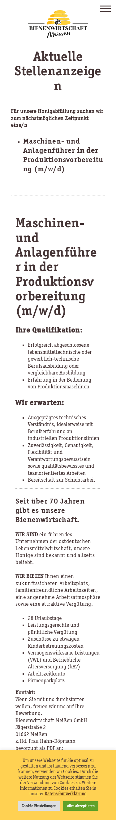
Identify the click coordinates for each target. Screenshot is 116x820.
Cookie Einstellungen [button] (39, 806)
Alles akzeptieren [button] (81, 806)
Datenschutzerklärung (66, 793)
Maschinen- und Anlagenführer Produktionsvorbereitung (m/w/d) (63, 154)
